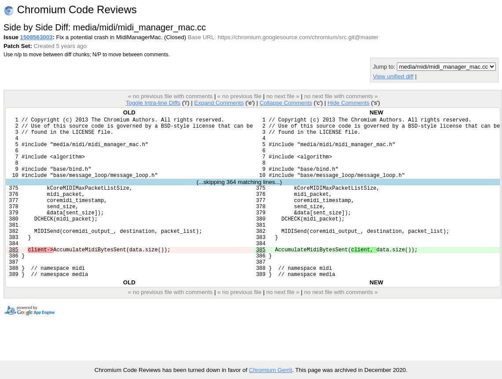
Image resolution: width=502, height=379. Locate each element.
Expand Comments (219, 102)
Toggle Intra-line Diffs (153, 102)
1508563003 (36, 37)
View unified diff (393, 76)
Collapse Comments (286, 102)
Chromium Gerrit (270, 370)
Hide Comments (348, 102)
